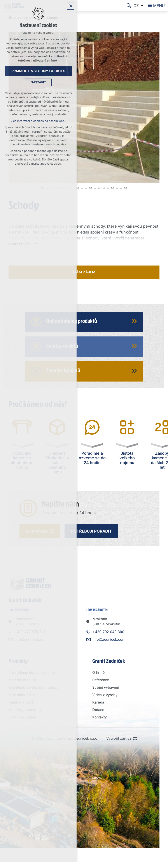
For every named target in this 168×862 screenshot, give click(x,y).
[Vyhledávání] (128, 5)
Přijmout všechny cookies (38, 71)
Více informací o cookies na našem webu (38, 121)
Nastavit (38, 82)
